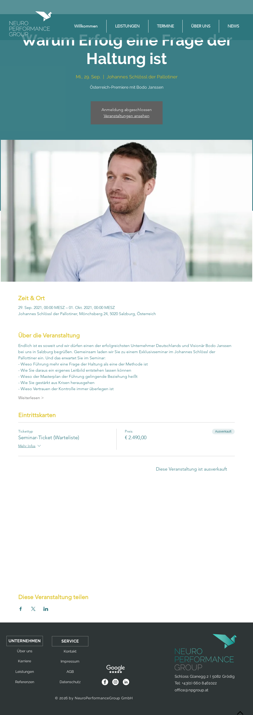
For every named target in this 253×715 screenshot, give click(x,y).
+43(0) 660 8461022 (199, 683)
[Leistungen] (24, 672)
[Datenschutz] (70, 682)
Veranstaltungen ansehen (126, 115)
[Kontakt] (70, 651)
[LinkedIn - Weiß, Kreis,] (126, 682)
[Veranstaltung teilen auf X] (33, 609)
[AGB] (70, 672)
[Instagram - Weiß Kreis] (115, 682)
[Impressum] (70, 661)
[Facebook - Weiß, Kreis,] (105, 682)
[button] (24, 641)
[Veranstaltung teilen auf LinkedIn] (45, 609)
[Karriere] (24, 661)
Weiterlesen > (31, 397)
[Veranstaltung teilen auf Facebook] (20, 609)
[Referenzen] (24, 682)
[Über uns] (24, 651)
